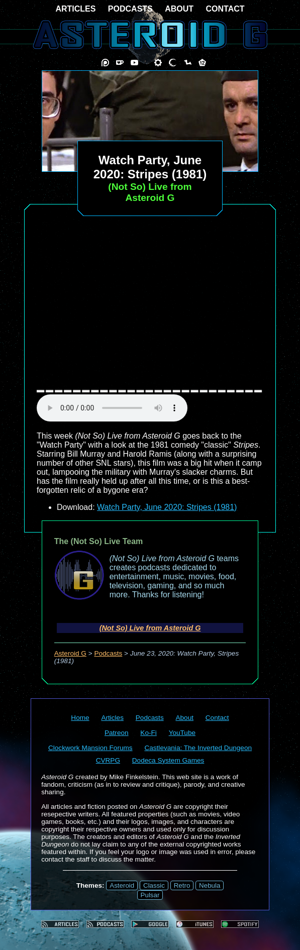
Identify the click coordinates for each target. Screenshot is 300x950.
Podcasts (108, 653)
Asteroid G (70, 653)
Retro (182, 885)
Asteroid (122, 885)
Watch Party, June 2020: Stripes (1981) (167, 507)
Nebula (209, 885)
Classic (154, 885)
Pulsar (150, 895)
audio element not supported (112, 407)
